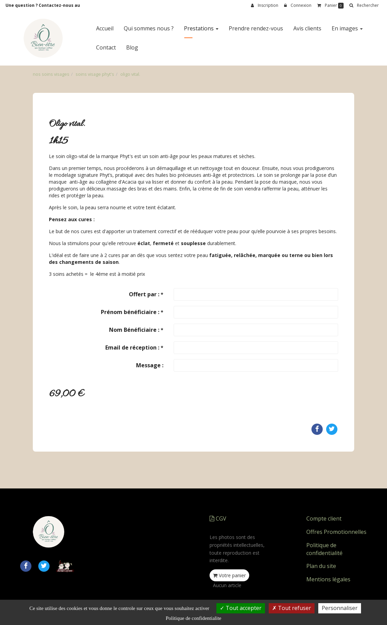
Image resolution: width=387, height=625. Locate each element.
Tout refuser (291, 608)
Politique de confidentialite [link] (193, 618)
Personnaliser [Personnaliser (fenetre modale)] (340, 608)
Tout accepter (241, 608)
